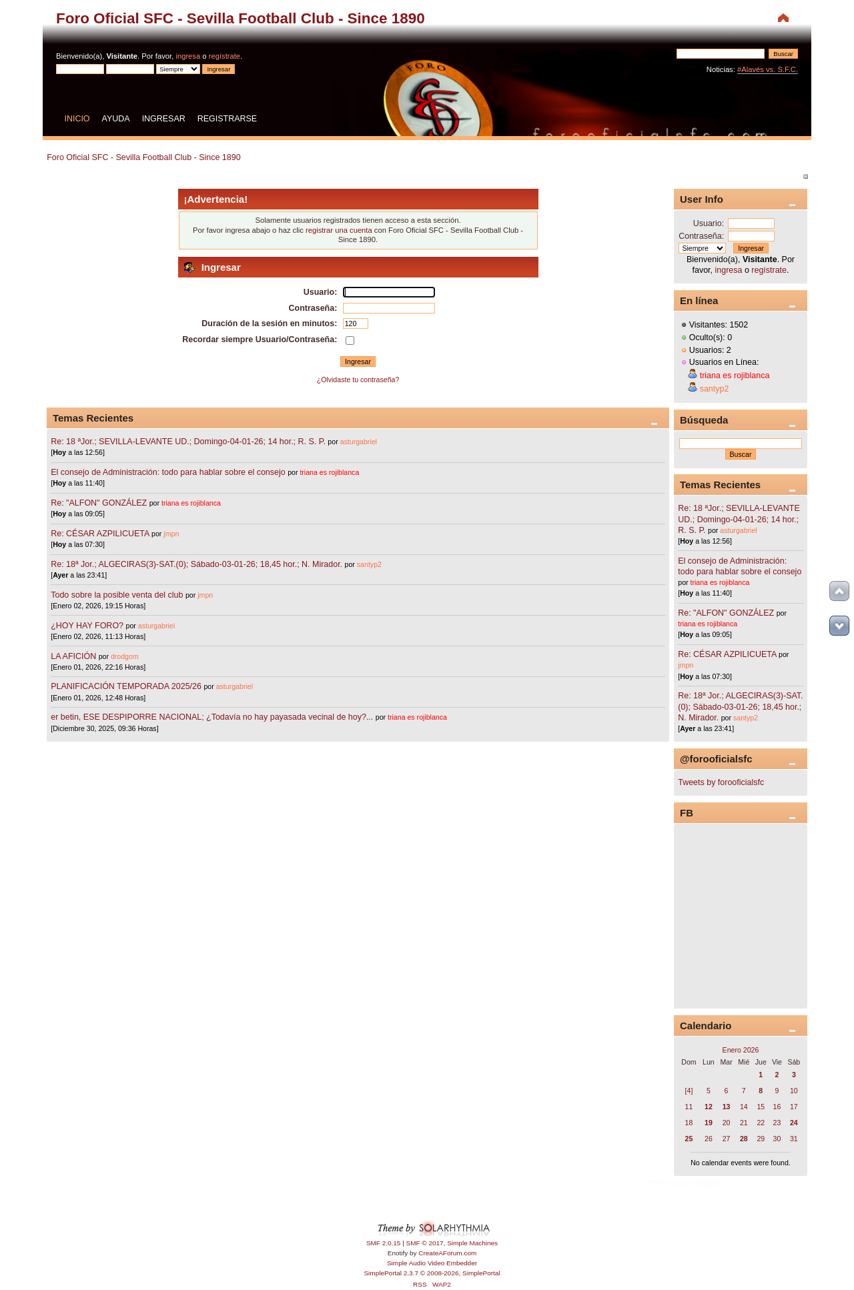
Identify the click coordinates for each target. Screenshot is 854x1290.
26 (709, 1139)
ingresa (187, 56)
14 (744, 1107)
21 (744, 1123)
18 (689, 1123)
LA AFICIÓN (73, 656)
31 (794, 1139)
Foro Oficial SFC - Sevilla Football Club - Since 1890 (240, 18)
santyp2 (369, 564)
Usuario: (708, 223)
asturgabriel (358, 442)
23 (777, 1123)
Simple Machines (472, 1243)
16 (777, 1107)
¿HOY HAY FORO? (87, 625)
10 (794, 1091)
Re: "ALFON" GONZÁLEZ (99, 503)
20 (727, 1123)
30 (777, 1139)
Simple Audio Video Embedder (432, 1263)
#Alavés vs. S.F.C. (767, 69)
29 (761, 1139)
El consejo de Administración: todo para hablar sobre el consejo (168, 472)
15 (761, 1107)
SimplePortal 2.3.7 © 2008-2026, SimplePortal (432, 1273)
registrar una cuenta (339, 230)
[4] (689, 1091)
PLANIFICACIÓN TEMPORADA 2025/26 (126, 686)
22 (761, 1123)
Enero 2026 (741, 1050)
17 (794, 1107)
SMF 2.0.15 (383, 1243)
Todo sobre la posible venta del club (118, 595)
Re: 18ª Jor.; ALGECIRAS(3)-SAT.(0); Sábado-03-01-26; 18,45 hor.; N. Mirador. (196, 564)
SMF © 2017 (425, 1243)
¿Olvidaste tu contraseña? (358, 380)
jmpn (171, 534)
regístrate (224, 56)
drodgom (125, 656)
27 (727, 1139)
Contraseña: (701, 236)
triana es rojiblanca (329, 472)
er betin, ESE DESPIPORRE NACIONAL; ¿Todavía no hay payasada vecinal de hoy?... (212, 717)
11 (689, 1107)
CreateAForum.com (447, 1253)
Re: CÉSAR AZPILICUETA (100, 533)
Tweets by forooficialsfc (721, 782)
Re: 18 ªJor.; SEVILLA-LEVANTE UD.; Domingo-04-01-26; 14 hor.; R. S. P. (188, 441)
